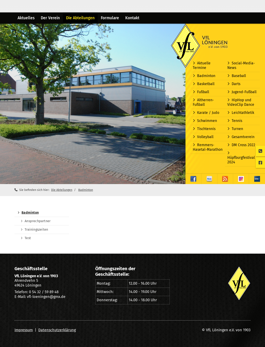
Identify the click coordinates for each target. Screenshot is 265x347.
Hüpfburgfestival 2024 (241, 159)
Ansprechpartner (38, 221)
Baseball (239, 76)
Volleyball (205, 137)
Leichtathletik (243, 113)
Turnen (237, 129)
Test (28, 238)
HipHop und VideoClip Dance (240, 102)
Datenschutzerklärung (57, 330)
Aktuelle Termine (202, 65)
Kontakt (132, 18)
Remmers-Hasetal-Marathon (208, 147)
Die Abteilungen (80, 18)
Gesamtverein (243, 137)
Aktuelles (26, 18)
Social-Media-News (241, 65)
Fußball (203, 92)
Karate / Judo (208, 113)
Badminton (206, 76)
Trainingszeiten (36, 229)
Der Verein (50, 18)
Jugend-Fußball (244, 92)
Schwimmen (207, 121)
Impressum (23, 330)
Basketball (205, 84)
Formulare (110, 18)
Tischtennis (206, 129)
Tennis (237, 121)
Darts (236, 84)
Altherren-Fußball (203, 102)
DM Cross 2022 (243, 145)
